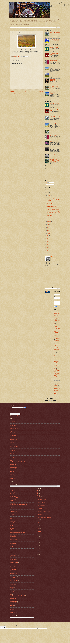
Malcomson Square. (13, 522)
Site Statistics (56, 385)
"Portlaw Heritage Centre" (14, 421)
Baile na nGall (56, 315)
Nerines (51, 141)
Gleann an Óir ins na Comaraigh (43, 508)
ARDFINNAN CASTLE (41, 505)
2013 (47, 247)
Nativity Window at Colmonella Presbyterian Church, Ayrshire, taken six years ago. (54, 160)
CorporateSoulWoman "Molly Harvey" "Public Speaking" (57, 331)
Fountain (11, 447)
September (49, 221)
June (38, 525)
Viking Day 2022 (12, 475)
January (48, 233)
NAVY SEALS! (56, 365)
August (39, 522)
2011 (47, 250)
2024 (47, 191)
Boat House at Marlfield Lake (51, 206)
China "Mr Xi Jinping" (56, 319)
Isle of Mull (55, 355)
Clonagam (11, 429)
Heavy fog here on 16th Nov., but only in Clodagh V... (46, 500)
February (39, 531)
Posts (47, 182)
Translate (16, 415)
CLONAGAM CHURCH (53, 60)
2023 (47, 192)
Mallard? (51, 147)
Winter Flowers (49, 214)
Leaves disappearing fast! (51, 198)
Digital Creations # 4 (57, 349)
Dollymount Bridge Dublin (14, 446)
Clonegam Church (56, 326)
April (38, 528)
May (48, 227)
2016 (38, 542)
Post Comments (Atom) (17, 93)
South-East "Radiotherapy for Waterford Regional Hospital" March (54, 40)
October (39, 519)
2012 (47, 249)
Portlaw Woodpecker (57, 376)
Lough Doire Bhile (56, 356)
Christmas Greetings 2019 (14, 428)
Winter (55, 393)
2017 (47, 241)
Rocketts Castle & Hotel (13, 468)
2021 (47, 235)
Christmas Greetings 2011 (14, 497)
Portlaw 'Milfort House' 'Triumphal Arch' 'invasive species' (56, 374)
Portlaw (55, 368)
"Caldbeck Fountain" (13, 490)
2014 (47, 246)
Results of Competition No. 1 (54, 47)
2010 (47, 252)
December (49, 195)
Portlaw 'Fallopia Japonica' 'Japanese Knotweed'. (57, 370)
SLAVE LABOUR (49, 215)
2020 (38, 536)
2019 (47, 238)
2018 (38, 539)
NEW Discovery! (56, 366)
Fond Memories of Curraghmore (55, 123)
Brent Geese (56, 316)
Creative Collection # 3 (13, 440)
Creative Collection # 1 (13, 508)
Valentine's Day (56, 390)
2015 (47, 244)
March (48, 230)
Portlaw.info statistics (13, 536)
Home (26, 91)
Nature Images (56, 364)
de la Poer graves (50, 203)
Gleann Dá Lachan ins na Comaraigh (53, 209)
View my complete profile (49, 284)
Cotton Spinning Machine (56, 335)
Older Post (41, 91)
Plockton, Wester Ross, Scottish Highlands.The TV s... (52, 217)
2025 (47, 189)
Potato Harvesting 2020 (13, 467)
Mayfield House (56, 362)
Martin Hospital (56, 361)
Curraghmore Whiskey (56, 345)
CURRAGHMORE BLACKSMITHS (53, 80)
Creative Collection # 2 (13, 439)
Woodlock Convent (57, 394)
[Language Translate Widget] (15, 414)
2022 (47, 194)
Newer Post (12, 91)
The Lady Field (12, 471)
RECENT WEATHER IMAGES (54, 73)
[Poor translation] (4, 627)
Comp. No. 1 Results (57, 328)
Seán (53, 256)
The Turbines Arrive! (57, 388)
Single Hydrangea (52, 154)
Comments (48, 184)
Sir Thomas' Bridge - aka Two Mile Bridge (53, 212)
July (48, 224)
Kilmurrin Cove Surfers (41, 502)
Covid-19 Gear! (12, 436)
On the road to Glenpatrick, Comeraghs (53, 211)
